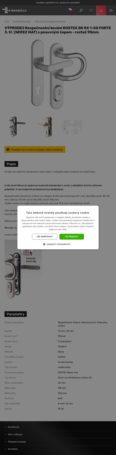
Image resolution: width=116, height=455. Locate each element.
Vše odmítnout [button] (45, 236)
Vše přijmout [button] (71, 236)
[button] (58, 244)
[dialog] (58, 227)
